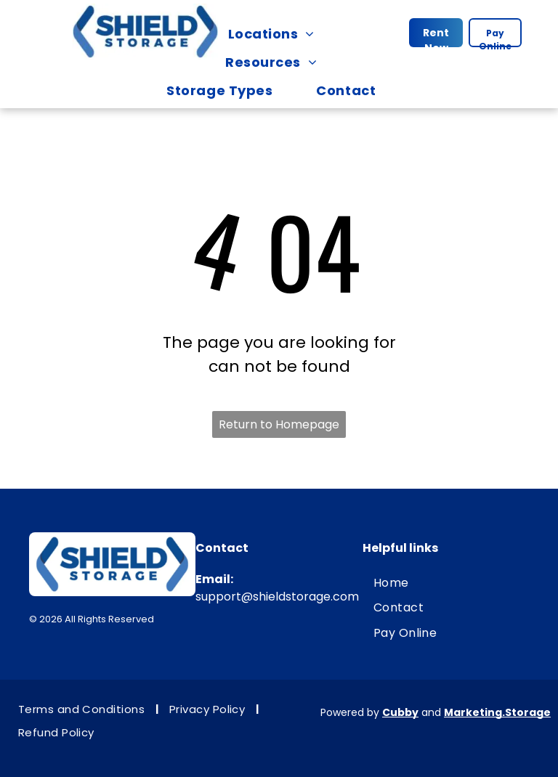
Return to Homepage (279, 424)
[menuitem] (279, 34)
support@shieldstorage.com (277, 596)
